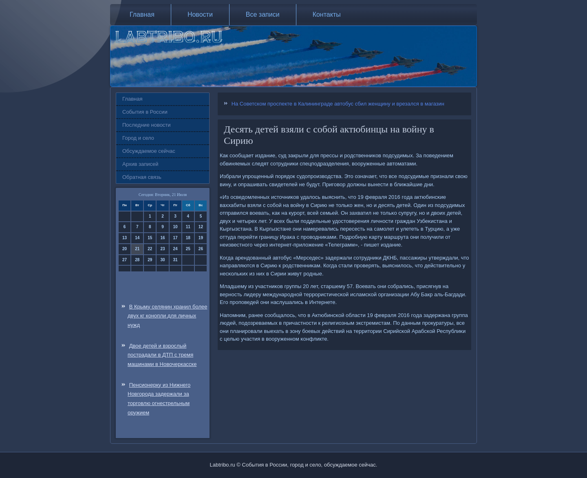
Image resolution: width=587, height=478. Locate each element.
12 (201, 227)
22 (150, 249)
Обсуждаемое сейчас (148, 151)
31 (175, 260)
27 (124, 260)
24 (175, 249)
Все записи (263, 14)
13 (124, 238)
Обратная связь (141, 177)
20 (124, 249)
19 (201, 238)
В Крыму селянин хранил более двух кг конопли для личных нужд (167, 316)
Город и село (138, 138)
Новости (200, 14)
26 (201, 249)
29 (150, 260)
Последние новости (146, 125)
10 (175, 227)
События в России (145, 112)
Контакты (327, 14)
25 (188, 249)
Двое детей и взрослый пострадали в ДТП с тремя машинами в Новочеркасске (162, 355)
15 (150, 238)
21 (137, 249)
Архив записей (140, 164)
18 (188, 238)
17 (175, 238)
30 (162, 260)
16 (162, 238)
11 (188, 227)
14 (137, 238)
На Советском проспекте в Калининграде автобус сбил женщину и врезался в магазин (338, 104)
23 (162, 249)
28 (137, 260)
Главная (142, 14)
